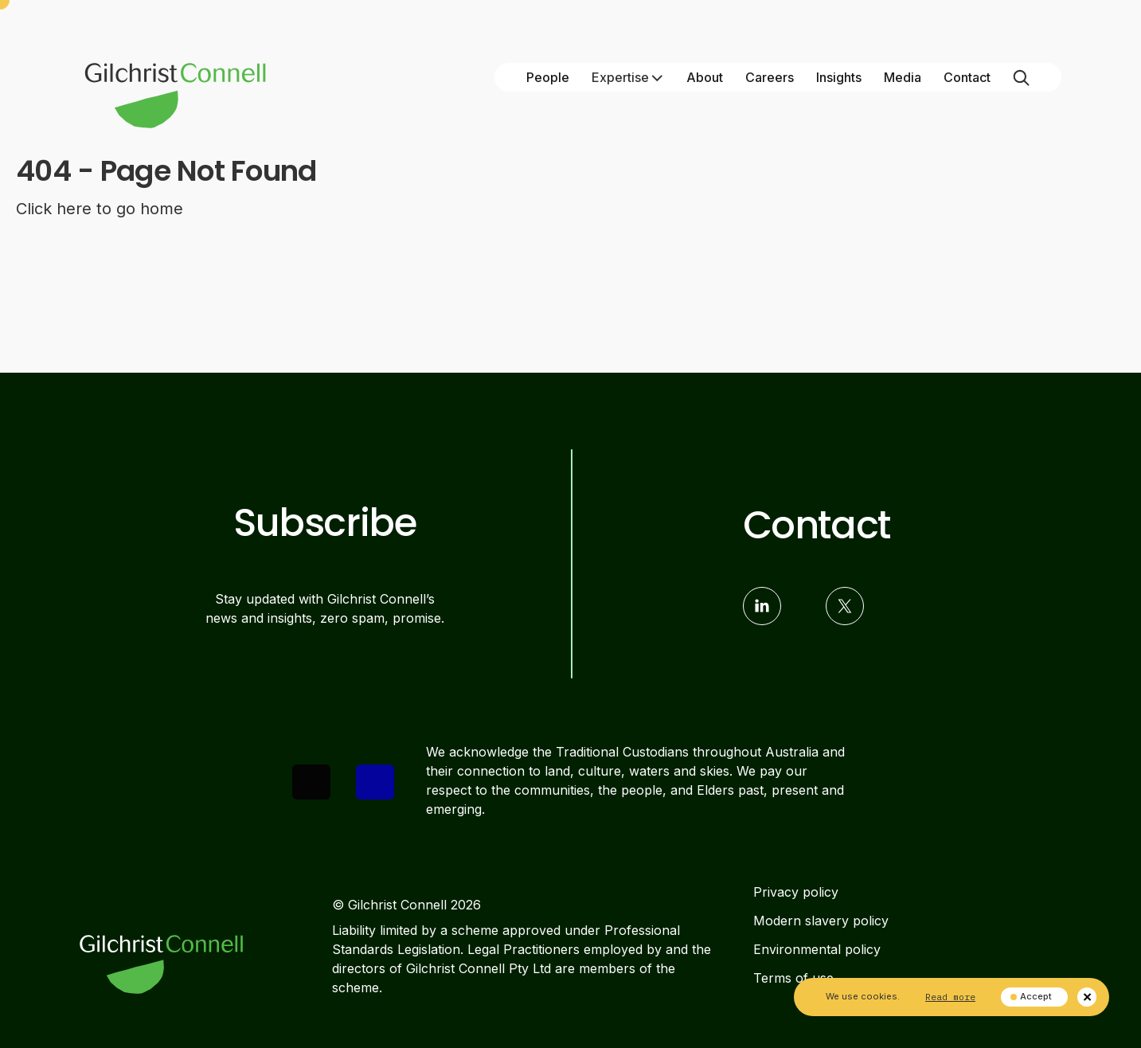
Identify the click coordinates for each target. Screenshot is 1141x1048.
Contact (967, 77)
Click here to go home (99, 208)
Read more (950, 997)
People (547, 77)
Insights (839, 77)
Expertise (628, 77)
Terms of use (793, 978)
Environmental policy (817, 949)
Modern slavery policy (821, 921)
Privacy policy (795, 892)
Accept (1031, 996)
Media (902, 77)
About (704, 77)
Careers (769, 77)
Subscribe (324, 523)
